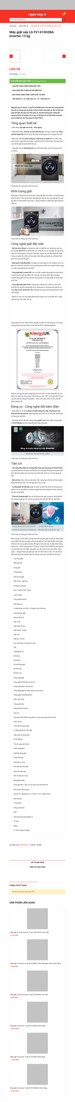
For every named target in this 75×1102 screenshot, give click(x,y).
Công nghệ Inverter (20, 599)
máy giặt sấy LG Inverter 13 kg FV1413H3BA (38, 546)
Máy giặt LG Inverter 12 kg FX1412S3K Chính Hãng (27, 1057)
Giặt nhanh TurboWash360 (21, 263)
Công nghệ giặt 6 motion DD (21, 272)
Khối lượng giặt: (19, 577)
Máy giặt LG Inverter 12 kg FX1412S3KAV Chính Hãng (28, 1088)
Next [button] (64, 56)
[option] (15, 55)
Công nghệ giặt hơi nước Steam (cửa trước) (28, 690)
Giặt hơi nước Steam (19, 248)
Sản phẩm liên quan (22, 902)
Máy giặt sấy (18, 563)
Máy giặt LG (15, 195)
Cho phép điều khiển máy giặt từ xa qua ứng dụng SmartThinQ (35, 717)
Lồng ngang (18, 572)
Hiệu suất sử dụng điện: (22, 735)
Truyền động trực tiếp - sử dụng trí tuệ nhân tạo (30, 608)
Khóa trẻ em (16, 480)
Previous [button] (11, 56)
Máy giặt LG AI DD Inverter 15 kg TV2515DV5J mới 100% (29, 932)
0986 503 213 (25, 845)
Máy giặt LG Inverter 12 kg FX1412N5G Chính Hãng (27, 1026)
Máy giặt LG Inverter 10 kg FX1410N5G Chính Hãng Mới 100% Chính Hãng (35, 963)
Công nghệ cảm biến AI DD (21, 284)
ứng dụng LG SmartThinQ (53, 468)
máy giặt (35, 413)
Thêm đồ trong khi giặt (21, 726)
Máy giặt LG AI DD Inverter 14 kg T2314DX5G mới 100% (29, 995)
